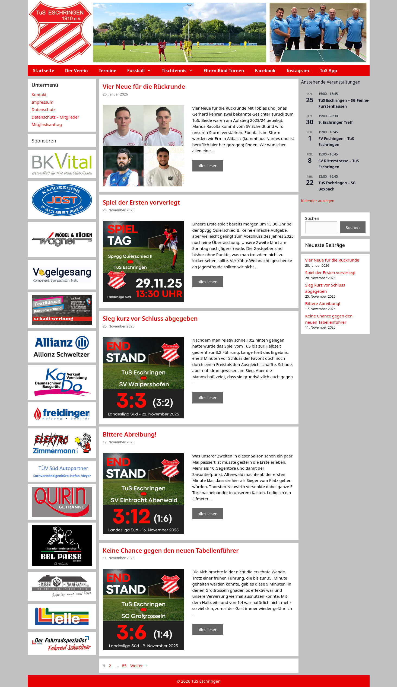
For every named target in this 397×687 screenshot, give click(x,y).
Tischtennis (180, 70)
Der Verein (76, 71)
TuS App (328, 71)
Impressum (42, 102)
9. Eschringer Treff (336, 122)
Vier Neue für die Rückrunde (144, 86)
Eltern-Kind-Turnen (224, 71)
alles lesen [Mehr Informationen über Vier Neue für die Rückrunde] (208, 165)
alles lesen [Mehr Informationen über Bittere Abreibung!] (208, 513)
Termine (107, 71)
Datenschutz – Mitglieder (55, 117)
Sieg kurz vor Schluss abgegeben (150, 318)
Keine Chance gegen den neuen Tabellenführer (171, 550)
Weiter (139, 665)
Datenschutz (44, 109)
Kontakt (39, 94)
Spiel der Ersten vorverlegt (141, 202)
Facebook (265, 71)
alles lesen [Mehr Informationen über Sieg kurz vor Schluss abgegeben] (208, 397)
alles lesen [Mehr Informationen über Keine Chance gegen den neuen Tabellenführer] (208, 629)
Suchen (312, 218)
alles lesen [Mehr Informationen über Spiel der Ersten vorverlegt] (208, 281)
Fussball (141, 70)
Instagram (298, 71)
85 (125, 665)
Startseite (43, 71)
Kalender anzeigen (317, 200)
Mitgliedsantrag (47, 124)
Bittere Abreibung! (130, 434)
